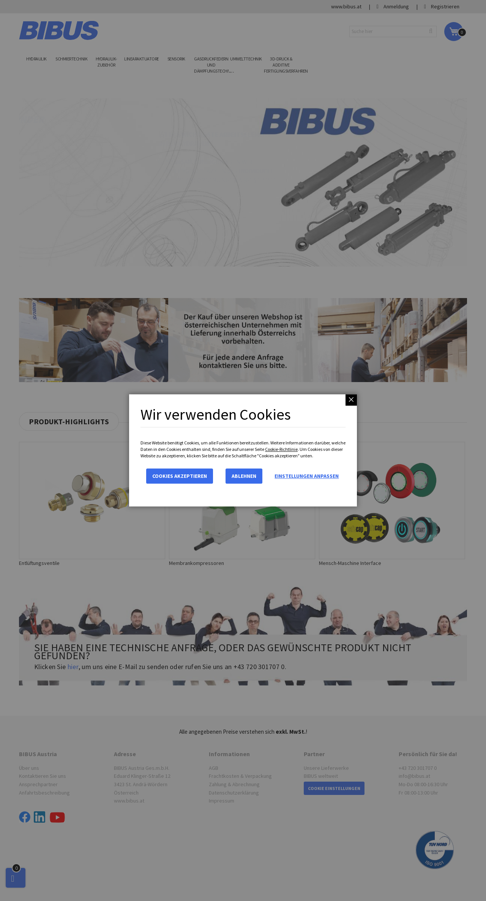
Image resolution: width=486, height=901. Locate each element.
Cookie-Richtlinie (281, 449)
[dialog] (243, 450)
